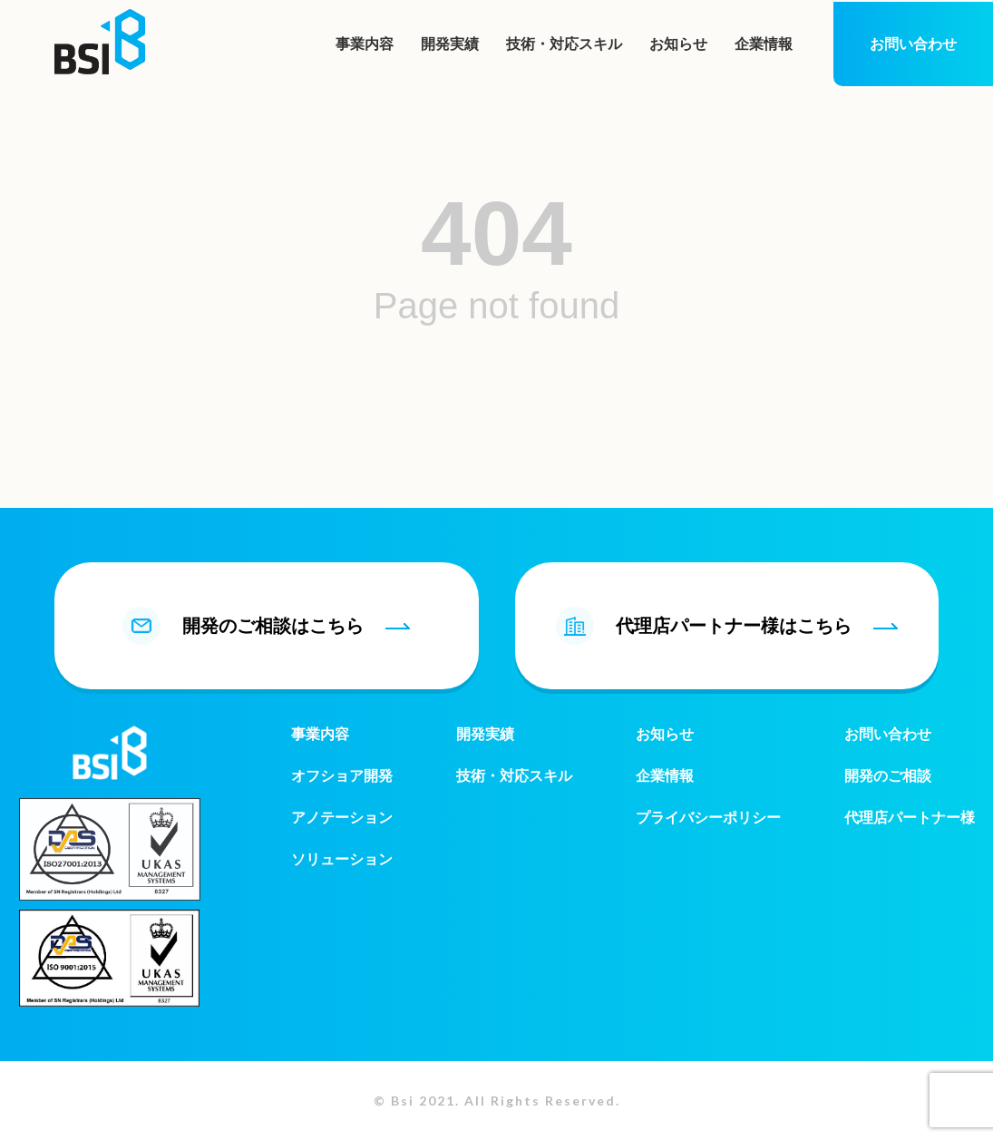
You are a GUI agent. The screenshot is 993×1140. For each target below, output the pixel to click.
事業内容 (365, 44)
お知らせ (678, 44)
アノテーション (342, 817)
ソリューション (342, 859)
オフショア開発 (342, 776)
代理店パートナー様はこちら (727, 626)
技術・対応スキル (564, 44)
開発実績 (450, 44)
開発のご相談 (887, 776)
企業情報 (764, 44)
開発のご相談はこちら (266, 626)
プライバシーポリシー (708, 817)
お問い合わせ (913, 44)
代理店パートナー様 (909, 817)
